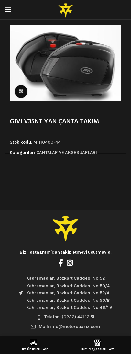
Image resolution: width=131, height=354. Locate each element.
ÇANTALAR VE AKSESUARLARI (66, 152)
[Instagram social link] (70, 262)
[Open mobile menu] (8, 9)
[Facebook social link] (60, 262)
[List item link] (65, 317)
